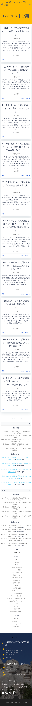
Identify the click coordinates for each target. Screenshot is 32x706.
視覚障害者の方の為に (16, 611)
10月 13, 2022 (16, 234)
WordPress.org (16, 626)
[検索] (29, 424)
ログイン (16, 619)
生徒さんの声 (16, 609)
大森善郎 (16, 55)
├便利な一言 (16, 575)
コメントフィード (16, 624)
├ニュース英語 (16, 570)
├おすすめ (16, 562)
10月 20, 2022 (16, 192)
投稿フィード (16, 621)
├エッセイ (16, 564)
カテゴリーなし (16, 590)
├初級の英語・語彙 (16, 577)
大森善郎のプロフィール (16, 601)
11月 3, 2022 (16, 115)
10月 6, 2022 (16, 273)
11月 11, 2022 (16, 77)
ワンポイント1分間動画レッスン (16, 598)
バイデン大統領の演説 (16, 593)
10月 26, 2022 (16, 154)
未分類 (16, 603)
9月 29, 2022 (16, 311)
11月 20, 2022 (16, 38)
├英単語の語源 (16, 588)
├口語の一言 (16, 580)
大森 (19, 478)
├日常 (16, 585)
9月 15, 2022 (16, 388)
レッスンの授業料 (16, 596)
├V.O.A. (16, 559)
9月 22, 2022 (16, 349)
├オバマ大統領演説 (16, 567)
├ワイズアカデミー (16, 572)
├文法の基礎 (16, 583)
